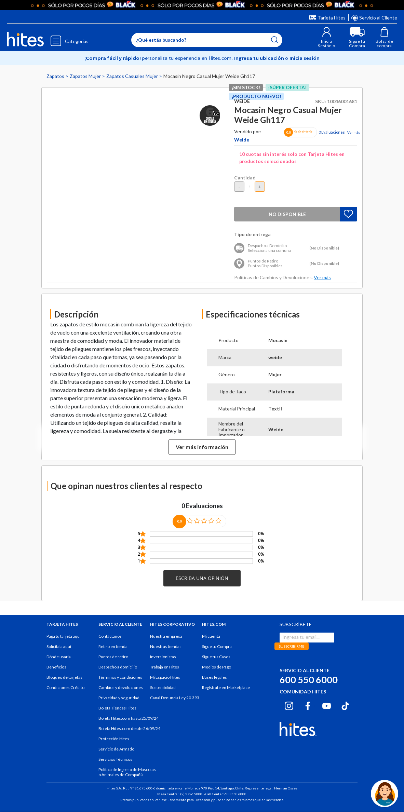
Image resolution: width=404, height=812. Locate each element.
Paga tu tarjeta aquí (63, 636)
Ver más (353, 132)
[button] (326, 37)
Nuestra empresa (166, 636)
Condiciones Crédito (65, 687)
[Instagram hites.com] (289, 705)
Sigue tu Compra (217, 646)
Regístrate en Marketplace (226, 687)
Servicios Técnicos (115, 759)
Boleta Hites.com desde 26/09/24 (129, 728)
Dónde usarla (58, 656)
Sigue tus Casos (216, 656)
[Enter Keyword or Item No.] (206, 40)
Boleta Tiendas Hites (117, 707)
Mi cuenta (211, 636)
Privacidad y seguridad (118, 697)
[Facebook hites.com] (308, 705)
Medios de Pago (216, 666)
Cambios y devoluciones (120, 687)
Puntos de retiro (113, 656)
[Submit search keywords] (274, 39)
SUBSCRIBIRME (291, 646)
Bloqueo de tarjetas (64, 677)
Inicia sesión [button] (304, 58)
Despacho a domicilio (117, 666)
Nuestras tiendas (165, 646)
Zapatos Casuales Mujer (132, 76)
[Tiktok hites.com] (345, 705)
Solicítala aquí (58, 646)
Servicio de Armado (116, 749)
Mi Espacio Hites (165, 677)
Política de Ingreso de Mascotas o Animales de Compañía (127, 772)
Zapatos (55, 76)
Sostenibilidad (163, 687)
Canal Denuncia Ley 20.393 (174, 697)
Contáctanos (110, 636)
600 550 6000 (309, 679)
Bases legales (214, 677)
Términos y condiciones (120, 677)
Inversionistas (163, 656)
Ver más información (202, 447)
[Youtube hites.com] (326, 705)
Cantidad (245, 177)
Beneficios (56, 666)
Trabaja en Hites (164, 666)
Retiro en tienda (112, 646)
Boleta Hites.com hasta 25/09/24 (128, 718)
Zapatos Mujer (86, 76)
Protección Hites (113, 738)
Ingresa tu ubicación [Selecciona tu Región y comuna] (259, 58)
